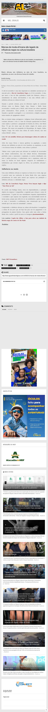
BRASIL (7, 44)
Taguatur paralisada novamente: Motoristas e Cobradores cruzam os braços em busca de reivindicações (21, 574)
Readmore (38, 493)
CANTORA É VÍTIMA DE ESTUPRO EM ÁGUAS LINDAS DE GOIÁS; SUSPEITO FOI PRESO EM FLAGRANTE (21, 530)
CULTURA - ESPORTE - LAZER (15, 44)
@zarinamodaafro (38, 214)
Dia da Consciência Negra (20, 93)
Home (2, 44)
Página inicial (6, 696)
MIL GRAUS (13, 20)
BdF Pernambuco (11, 259)
